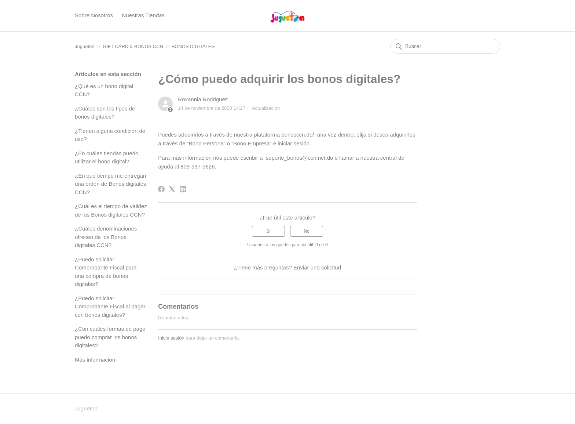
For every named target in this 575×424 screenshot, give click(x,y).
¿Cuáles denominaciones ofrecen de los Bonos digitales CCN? (106, 236)
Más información (95, 359)
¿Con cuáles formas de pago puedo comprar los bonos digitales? (110, 337)
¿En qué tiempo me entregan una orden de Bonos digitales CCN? (110, 184)
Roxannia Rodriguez (203, 99)
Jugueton (85, 46)
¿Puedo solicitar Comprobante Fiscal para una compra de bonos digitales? (105, 271)
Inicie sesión (171, 338)
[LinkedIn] (183, 189)
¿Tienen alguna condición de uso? (110, 135)
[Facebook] (161, 189)
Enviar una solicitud (317, 267)
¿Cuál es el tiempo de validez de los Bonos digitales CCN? (111, 210)
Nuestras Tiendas (143, 15)
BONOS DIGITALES (193, 46)
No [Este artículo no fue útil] (306, 231)
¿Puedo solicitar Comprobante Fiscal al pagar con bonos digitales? (110, 306)
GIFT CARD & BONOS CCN (133, 46)
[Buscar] (445, 46)
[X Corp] (172, 189)
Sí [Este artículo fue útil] (268, 231)
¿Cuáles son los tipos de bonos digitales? (105, 112)
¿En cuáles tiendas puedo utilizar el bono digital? (106, 157)
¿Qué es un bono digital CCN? (104, 90)
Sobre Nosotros (94, 15)
